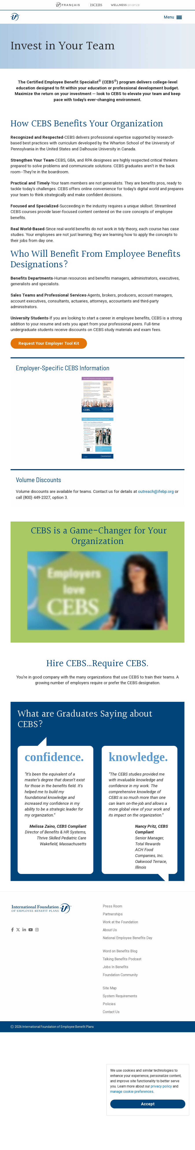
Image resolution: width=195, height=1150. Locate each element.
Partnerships (113, 914)
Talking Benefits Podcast (122, 959)
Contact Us (111, 1012)
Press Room (112, 906)
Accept (148, 1104)
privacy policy (161, 1086)
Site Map (110, 988)
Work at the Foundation (120, 922)
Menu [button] (173, 17)
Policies (109, 1004)
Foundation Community (120, 975)
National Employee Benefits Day (127, 938)
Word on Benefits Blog (120, 951)
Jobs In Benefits (115, 967)
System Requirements (120, 996)
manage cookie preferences (131, 1091)
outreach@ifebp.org (156, 491)
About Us (110, 930)
